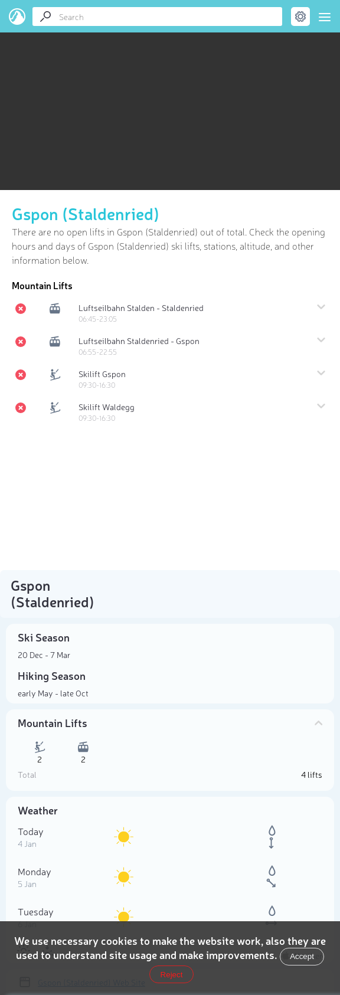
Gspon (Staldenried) (85, 213)
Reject (172, 974)
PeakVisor (17, 16)
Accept (302, 956)
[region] (170, 95)
